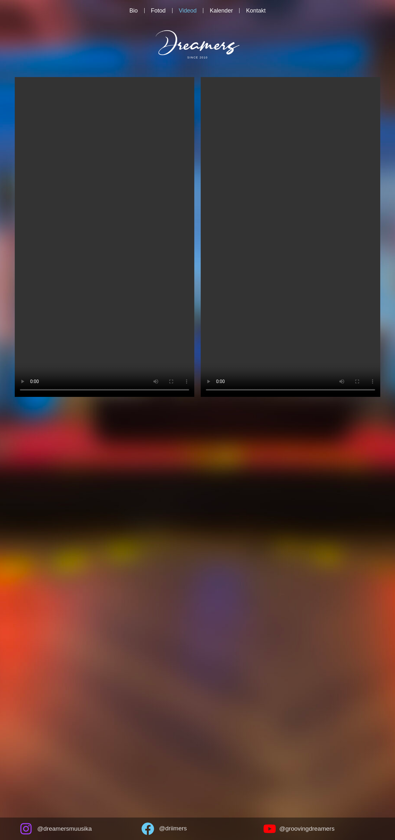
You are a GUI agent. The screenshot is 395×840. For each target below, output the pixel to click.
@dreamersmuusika (64, 828)
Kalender (221, 10)
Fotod (158, 10)
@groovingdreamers (306, 828)
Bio (134, 10)
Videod (188, 10)
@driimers (173, 828)
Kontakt (255, 10)
